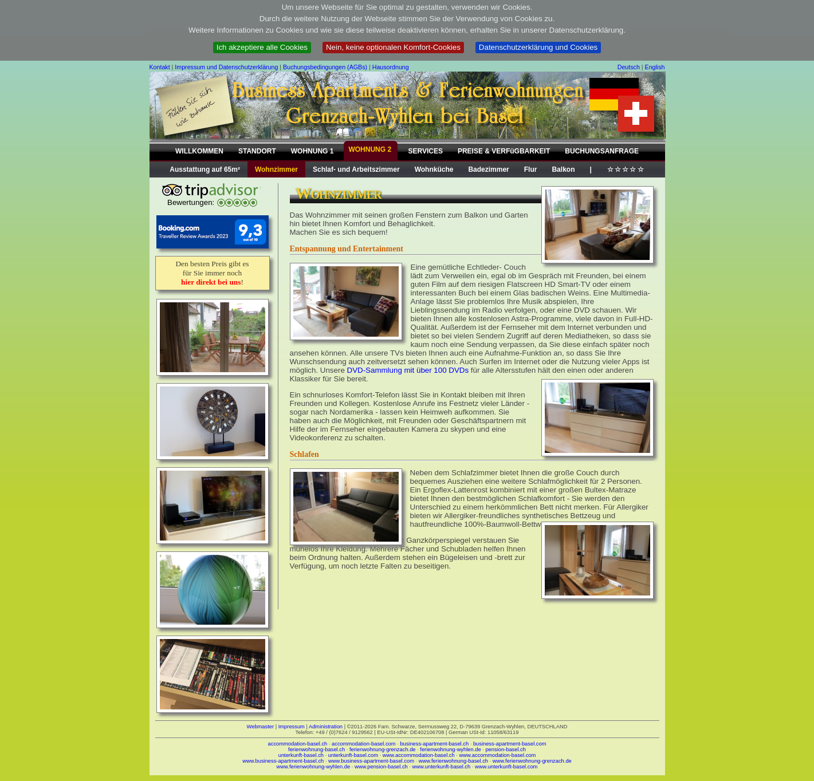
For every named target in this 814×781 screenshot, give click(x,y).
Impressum (291, 726)
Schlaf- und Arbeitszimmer (356, 169)
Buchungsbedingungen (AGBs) (325, 67)
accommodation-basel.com (363, 744)
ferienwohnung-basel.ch (316, 749)
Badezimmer (488, 169)
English (655, 67)
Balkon (563, 169)
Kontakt (160, 67)
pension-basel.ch (505, 749)
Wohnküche (434, 169)
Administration (326, 726)
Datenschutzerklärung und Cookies (538, 47)
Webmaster (260, 726)
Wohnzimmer (276, 169)
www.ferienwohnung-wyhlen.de (314, 767)
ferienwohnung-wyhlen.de (450, 749)
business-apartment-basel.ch (434, 744)
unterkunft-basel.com (353, 755)
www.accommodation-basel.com (497, 755)
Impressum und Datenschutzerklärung (226, 67)
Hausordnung (390, 67)
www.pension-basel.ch (381, 767)
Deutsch (629, 67)
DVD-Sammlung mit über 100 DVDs (408, 370)
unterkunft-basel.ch (301, 755)
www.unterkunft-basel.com (506, 767)
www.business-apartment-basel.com (371, 761)
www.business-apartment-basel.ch (283, 761)
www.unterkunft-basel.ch (441, 767)
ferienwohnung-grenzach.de (382, 749)
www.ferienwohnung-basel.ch (453, 761)
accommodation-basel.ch (298, 744)
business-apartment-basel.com (509, 744)
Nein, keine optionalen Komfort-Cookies (393, 47)
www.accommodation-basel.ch (419, 755)
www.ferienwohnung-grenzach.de (532, 761)
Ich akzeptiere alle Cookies (262, 47)
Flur (530, 169)
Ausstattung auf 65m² (205, 169)
